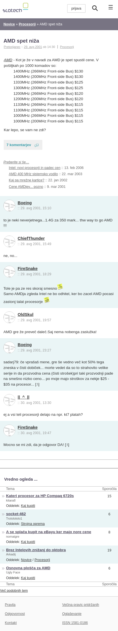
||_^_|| (24, 397)
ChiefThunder (31, 238)
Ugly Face (13, 572)
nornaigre (12, 536)
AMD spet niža (21, 41)
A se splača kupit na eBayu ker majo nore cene (48, 532)
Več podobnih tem (14, 591)
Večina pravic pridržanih (80, 605)
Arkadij (11, 554)
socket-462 (16, 514)
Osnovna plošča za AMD (28, 568)
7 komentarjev (18, 145)
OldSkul (26, 314)
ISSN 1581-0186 (75, 623)
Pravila (10, 605)
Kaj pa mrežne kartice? (26, 180)
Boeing (25, 203)
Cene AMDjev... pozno (26, 187)
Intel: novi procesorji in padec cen (34, 168)
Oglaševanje (71, 614)
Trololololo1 (14, 518)
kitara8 (11, 500)
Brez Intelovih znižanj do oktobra (36, 550)
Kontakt (11, 623)
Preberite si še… (16, 162)
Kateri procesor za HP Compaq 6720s (40, 496)
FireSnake (28, 268)
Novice (26, 560)
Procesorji (67, 47)
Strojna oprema (33, 524)
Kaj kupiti (28, 506)
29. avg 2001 (33, 47)
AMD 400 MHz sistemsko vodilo (33, 174)
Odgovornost (15, 614)
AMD (8, 60)
